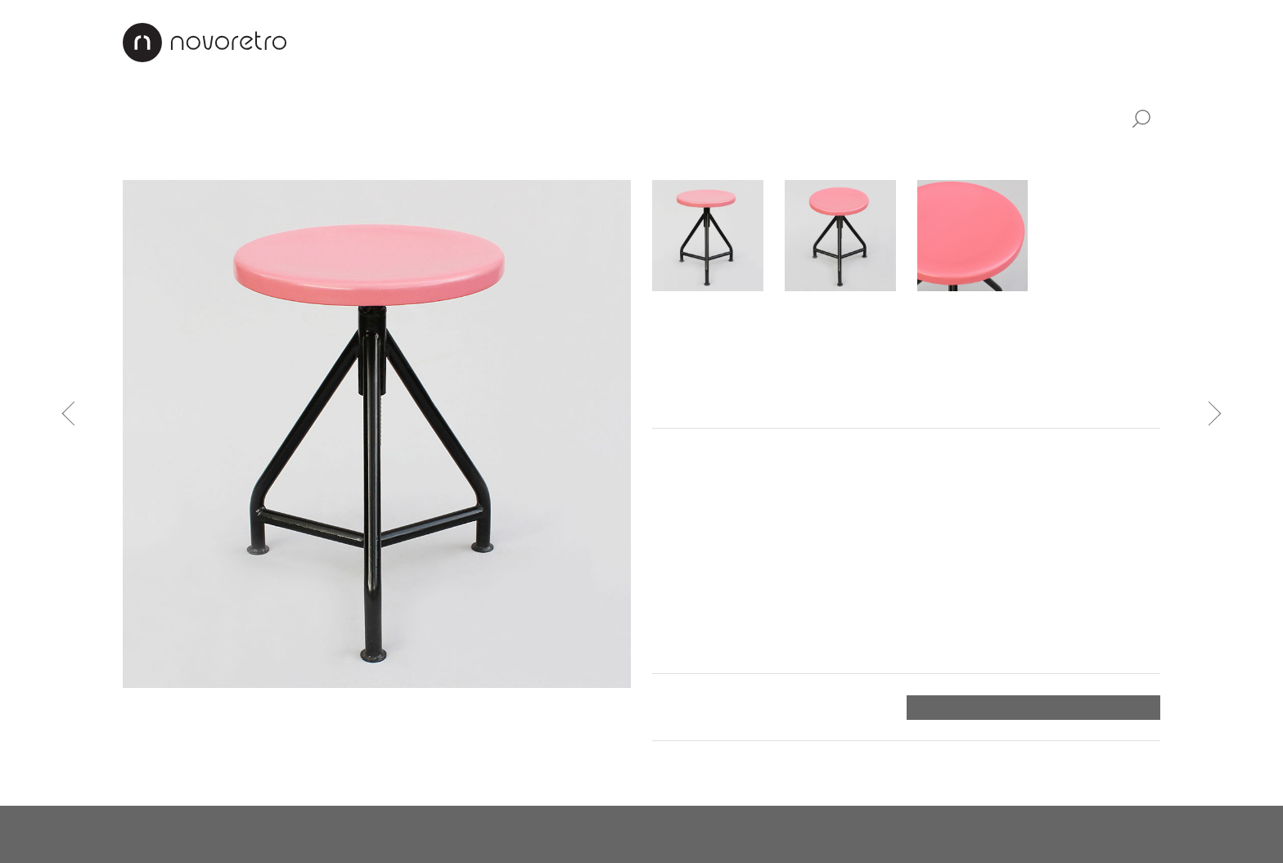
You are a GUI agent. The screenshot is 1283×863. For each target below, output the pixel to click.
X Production (1118, 834)
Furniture (208, 117)
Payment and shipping (725, 707)
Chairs (306, 155)
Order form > (1116, 707)
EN (1150, 42)
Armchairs (233, 155)
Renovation (760, 42)
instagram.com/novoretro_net (598, 834)
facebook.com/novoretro (394, 834)
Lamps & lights (334, 117)
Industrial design (491, 117)
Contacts (1025, 42)
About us (529, 42)
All (133, 117)
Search (1141, 119)
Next (1209, 414)
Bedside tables (455, 155)
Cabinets (152, 155)
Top (1148, 764)
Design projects (639, 42)
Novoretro (204, 42)
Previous (74, 414)
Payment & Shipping (894, 42)
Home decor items (661, 117)
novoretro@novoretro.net (204, 834)
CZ (1113, 42)
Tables (367, 155)
